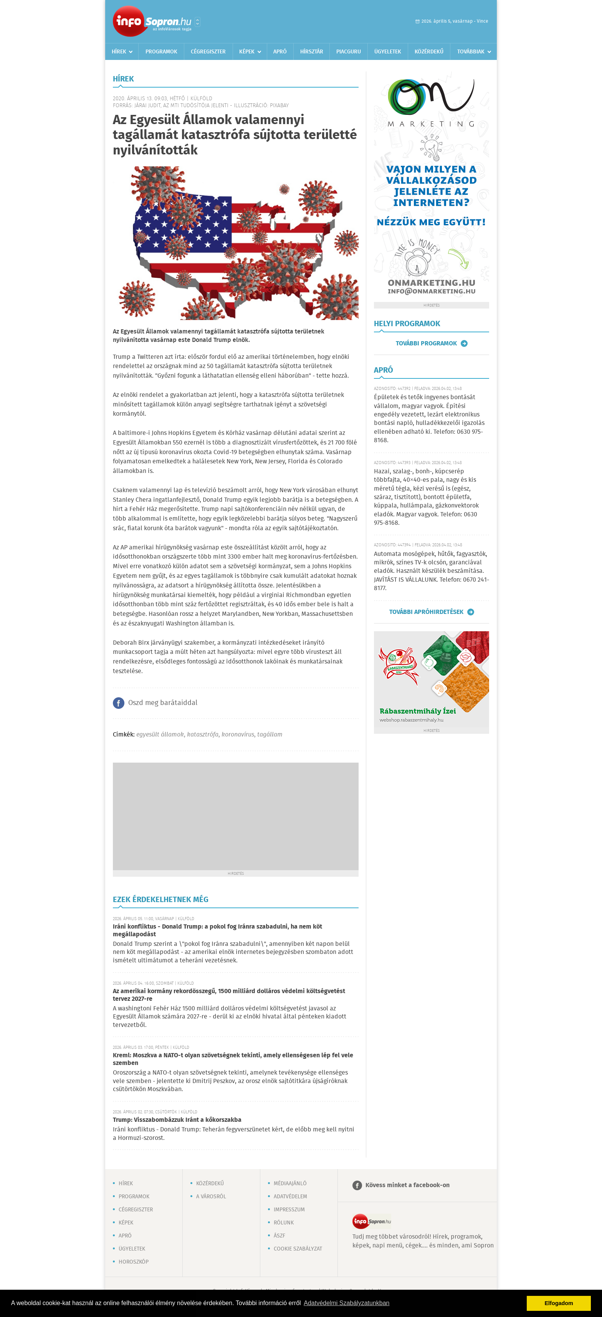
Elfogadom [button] (559, 1303)
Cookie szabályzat (298, 1249)
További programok (426, 343)
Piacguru (348, 52)
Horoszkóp (134, 1262)
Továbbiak (471, 52)
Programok (161, 52)
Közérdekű (429, 52)
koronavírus (238, 735)
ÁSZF (279, 1236)
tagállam (270, 735)
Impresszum (289, 1210)
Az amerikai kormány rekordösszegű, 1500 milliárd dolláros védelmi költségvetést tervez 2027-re (229, 995)
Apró (280, 52)
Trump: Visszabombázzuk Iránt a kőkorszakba (177, 1120)
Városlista (197, 22)
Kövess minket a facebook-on (408, 1185)
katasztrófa (202, 735)
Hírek (119, 52)
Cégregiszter (208, 52)
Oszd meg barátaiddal (162, 703)
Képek (247, 52)
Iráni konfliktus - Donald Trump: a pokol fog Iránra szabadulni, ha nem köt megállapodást (217, 930)
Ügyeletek (387, 52)
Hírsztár (311, 52)
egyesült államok (160, 735)
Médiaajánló (290, 1183)
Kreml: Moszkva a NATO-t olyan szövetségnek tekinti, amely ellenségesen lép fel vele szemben (233, 1059)
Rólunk (284, 1223)
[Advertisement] (236, 816)
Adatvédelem (290, 1197)
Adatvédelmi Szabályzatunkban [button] (346, 1303)
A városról (211, 1197)
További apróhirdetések (426, 612)
